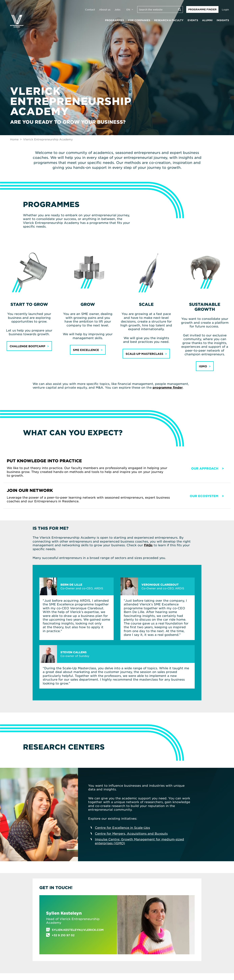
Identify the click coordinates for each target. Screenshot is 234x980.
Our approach (204, 468)
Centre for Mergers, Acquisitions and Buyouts (131, 833)
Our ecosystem (204, 496)
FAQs (148, 545)
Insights (223, 20)
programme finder (168, 387)
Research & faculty (169, 20)
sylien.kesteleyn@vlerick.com (78, 929)
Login (225, 9)
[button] (29, 346)
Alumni (207, 20)
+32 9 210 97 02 (63, 935)
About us (104, 9)
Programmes (114, 20)
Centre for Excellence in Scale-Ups (122, 827)
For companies (139, 20)
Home (14, 139)
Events (193, 20)
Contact (90, 9)
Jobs (117, 9)
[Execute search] (179, 9)
